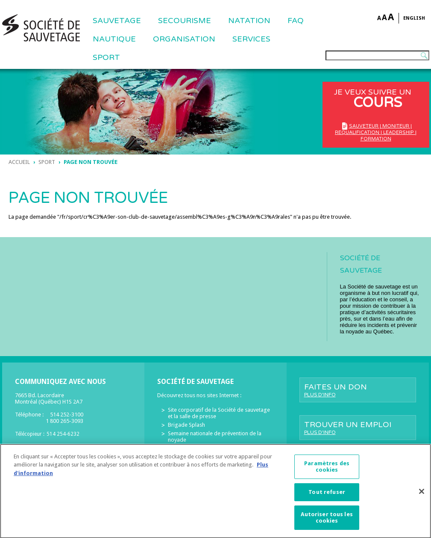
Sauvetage (117, 20)
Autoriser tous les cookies (326, 521)
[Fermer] (421, 495)
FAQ (295, 20)
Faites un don (357, 390)
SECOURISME (184, 20)
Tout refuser (326, 496)
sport (46, 162)
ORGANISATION (184, 39)
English (414, 18)
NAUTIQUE (114, 39)
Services (251, 39)
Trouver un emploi (357, 427)
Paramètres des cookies (326, 470)
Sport (106, 57)
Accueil (19, 162)
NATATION (249, 20)
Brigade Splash (186, 425)
